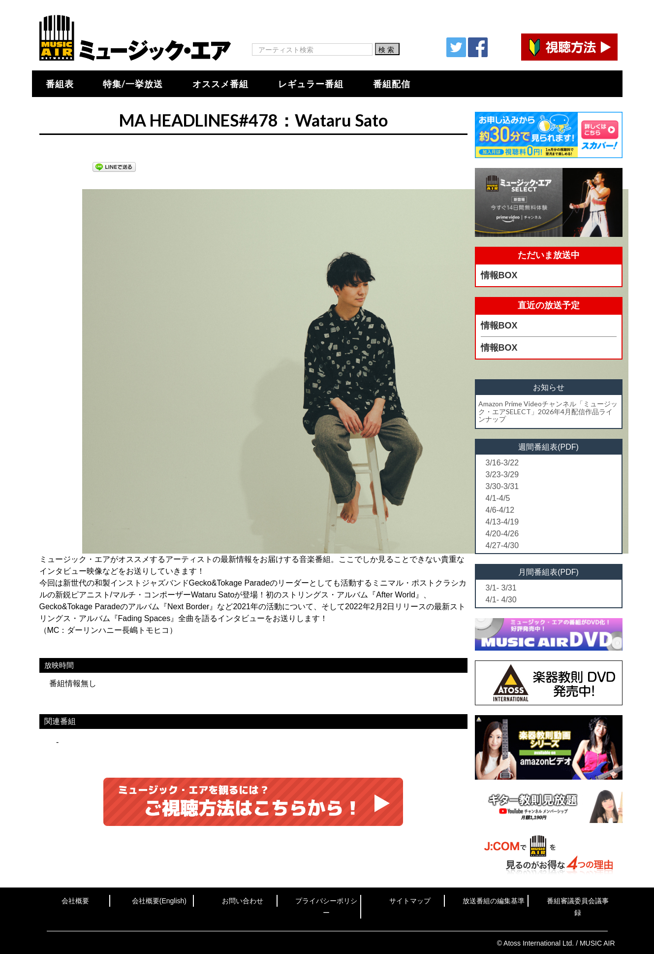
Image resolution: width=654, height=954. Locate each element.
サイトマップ (410, 901)
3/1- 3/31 (501, 588)
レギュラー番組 (310, 83)
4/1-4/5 (498, 498)
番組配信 (391, 83)
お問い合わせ (242, 901)
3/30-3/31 (502, 486)
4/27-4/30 (502, 545)
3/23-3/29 (502, 474)
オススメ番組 (220, 83)
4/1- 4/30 (501, 599)
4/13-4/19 (502, 522)
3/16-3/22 (502, 463)
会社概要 (75, 901)
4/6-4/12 (500, 510)
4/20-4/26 (502, 533)
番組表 (60, 83)
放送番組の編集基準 (494, 901)
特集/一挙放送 (133, 83)
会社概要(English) (159, 901)
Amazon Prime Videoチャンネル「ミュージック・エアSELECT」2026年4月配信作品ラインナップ (548, 411)
